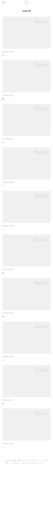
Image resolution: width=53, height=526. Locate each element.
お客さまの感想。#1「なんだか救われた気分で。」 (21, 55)
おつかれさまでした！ (10, 450)
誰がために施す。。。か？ (12, 254)
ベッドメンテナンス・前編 (12, 403)
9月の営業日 (7, 105)
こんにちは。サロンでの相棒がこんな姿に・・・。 (18, 407)
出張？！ (5, 500)
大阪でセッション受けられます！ (14, 304)
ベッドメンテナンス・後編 (12, 353)
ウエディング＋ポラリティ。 (13, 204)
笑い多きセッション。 (10, 155)
